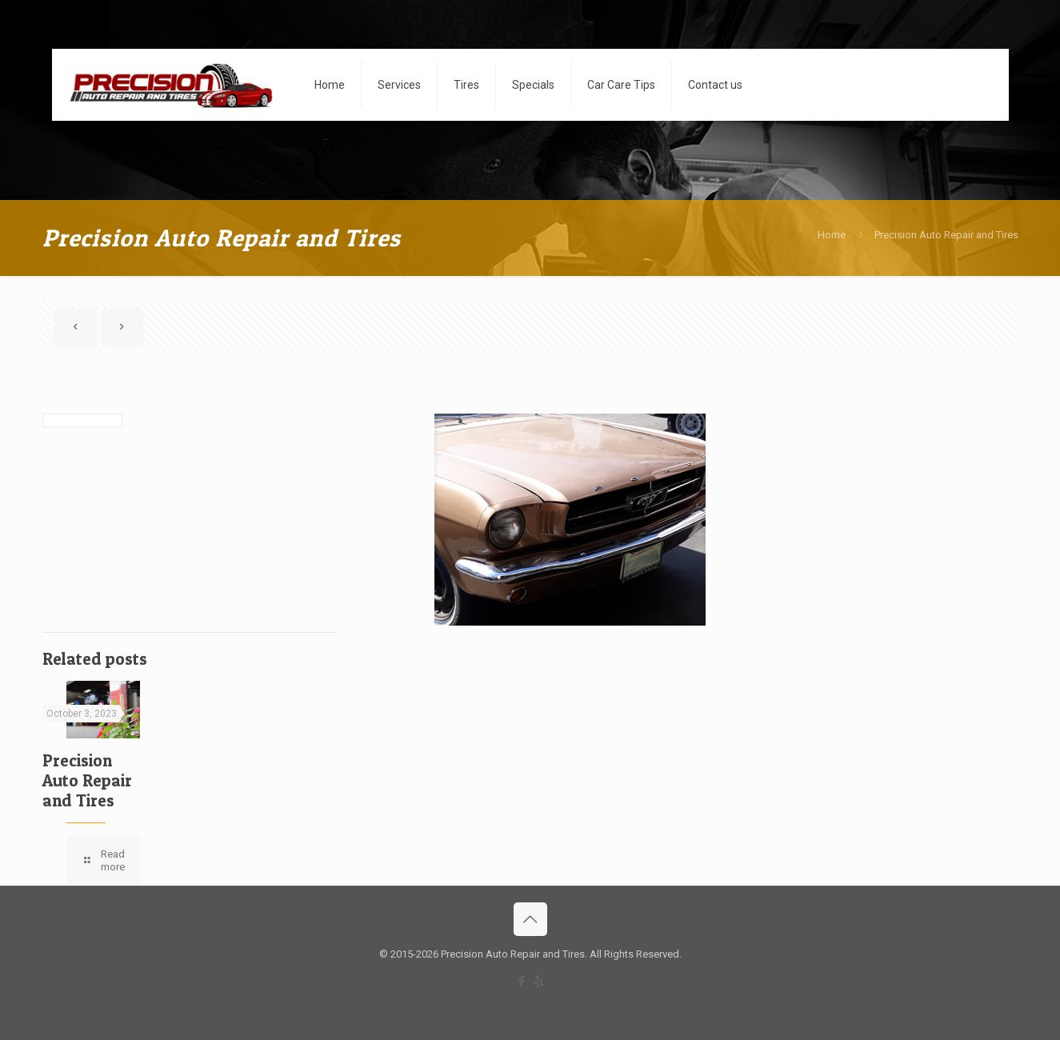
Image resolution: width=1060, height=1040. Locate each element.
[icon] (539, 981)
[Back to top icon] (530, 919)
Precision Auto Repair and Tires (946, 235)
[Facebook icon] (522, 981)
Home (832, 235)
